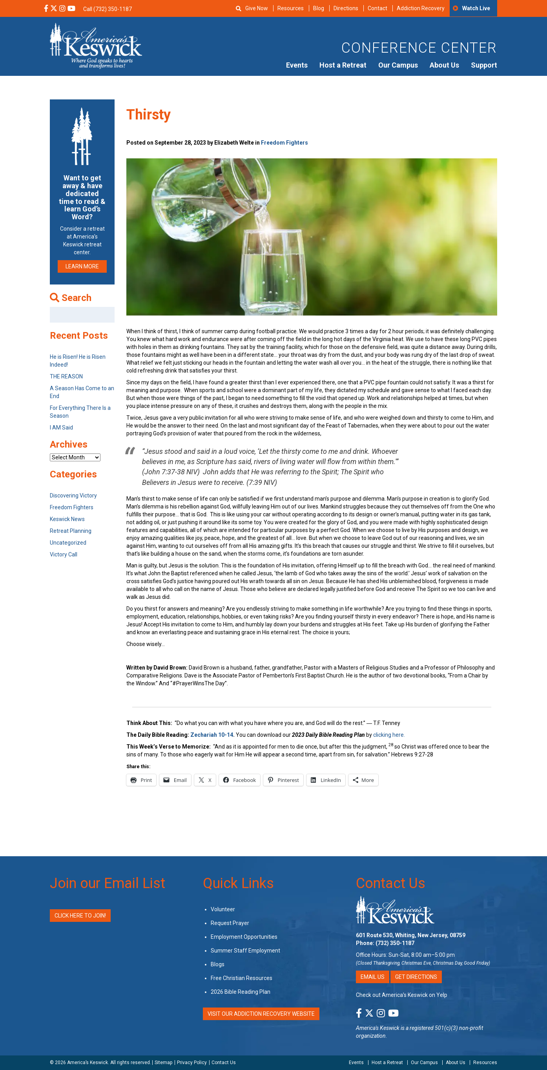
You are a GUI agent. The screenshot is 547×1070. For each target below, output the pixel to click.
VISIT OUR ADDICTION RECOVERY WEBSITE (261, 1014)
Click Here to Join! (80, 915)
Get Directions (416, 977)
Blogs (217, 964)
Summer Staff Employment (245, 950)
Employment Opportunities (244, 937)
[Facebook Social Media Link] (46, 9)
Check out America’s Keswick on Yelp (401, 995)
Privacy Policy (192, 1062)
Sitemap (163, 1062)
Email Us (373, 977)
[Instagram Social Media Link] (62, 9)
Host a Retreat (342, 65)
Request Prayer (230, 923)
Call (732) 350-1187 (107, 9)
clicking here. (389, 735)
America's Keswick (377, 1028)
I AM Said (61, 427)
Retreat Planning (70, 531)
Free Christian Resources (241, 978)
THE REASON (66, 376)
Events (297, 65)
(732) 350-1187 (395, 943)
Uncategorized (68, 543)
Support (484, 65)
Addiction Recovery (421, 8)
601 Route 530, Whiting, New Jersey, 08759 (410, 935)
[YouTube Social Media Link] (71, 9)
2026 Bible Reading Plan (240, 992)
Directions (346, 8)
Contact (377, 8)
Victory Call (63, 554)
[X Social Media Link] (53, 9)
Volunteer (223, 909)
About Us (444, 65)
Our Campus (398, 65)
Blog (318, 8)
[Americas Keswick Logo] (96, 45)
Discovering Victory (73, 495)
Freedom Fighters (284, 142)
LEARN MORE (82, 266)
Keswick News (67, 519)
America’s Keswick (87, 1062)
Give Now (256, 8)
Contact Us (390, 883)
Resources (290, 8)
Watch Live (476, 8)
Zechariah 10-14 (211, 735)
